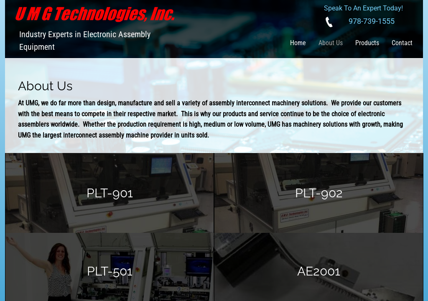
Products (367, 43)
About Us (330, 43)
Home (298, 43)
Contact (402, 43)
